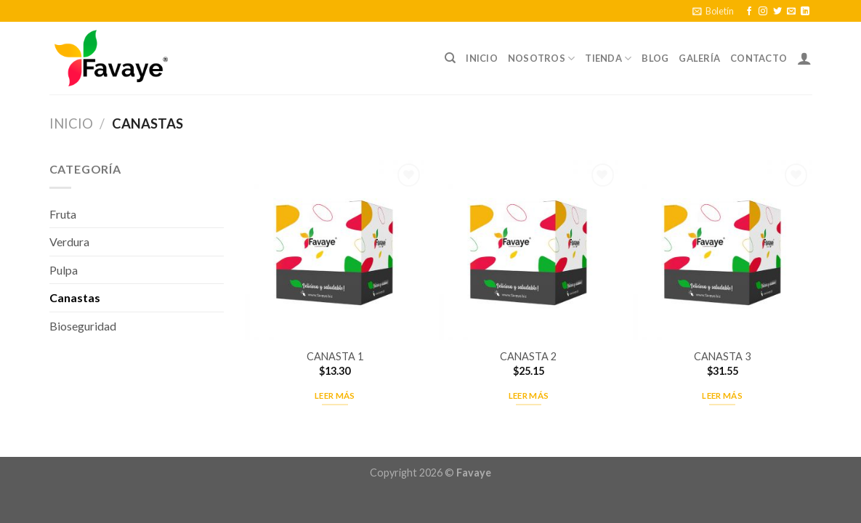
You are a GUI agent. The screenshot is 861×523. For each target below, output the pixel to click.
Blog (655, 58)
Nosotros (541, 58)
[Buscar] (450, 58)
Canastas (74, 297)
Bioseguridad (82, 326)
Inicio (482, 58)
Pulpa (63, 270)
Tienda (608, 58)
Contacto (758, 58)
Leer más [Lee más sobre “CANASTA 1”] (335, 395)
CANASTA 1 (335, 356)
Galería (699, 58)
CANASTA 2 (528, 356)
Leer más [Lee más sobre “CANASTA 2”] (529, 395)
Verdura (69, 241)
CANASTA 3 (722, 356)
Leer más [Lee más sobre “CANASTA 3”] (722, 395)
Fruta (62, 214)
